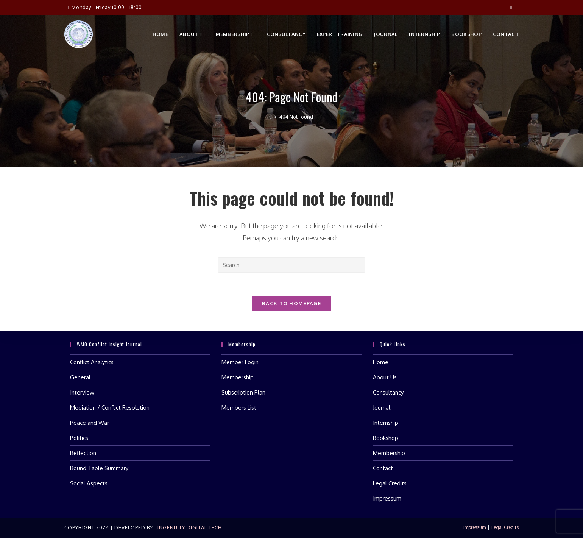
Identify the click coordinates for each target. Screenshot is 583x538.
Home (380, 362)
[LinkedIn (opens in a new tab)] (516, 7)
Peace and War (89, 422)
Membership (237, 377)
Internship (385, 422)
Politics (79, 437)
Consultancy (388, 392)
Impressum (387, 498)
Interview (82, 392)
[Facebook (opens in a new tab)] (505, 7)
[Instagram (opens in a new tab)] (511, 7)
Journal (381, 407)
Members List (238, 407)
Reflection (83, 453)
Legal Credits (390, 483)
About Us (385, 377)
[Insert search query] (291, 265)
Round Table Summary (99, 468)
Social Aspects (89, 483)
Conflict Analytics (92, 362)
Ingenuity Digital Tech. (189, 527)
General (80, 377)
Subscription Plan (243, 392)
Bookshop (385, 437)
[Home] (271, 117)
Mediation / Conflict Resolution (110, 407)
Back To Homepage (291, 303)
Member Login (240, 362)
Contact (383, 468)
